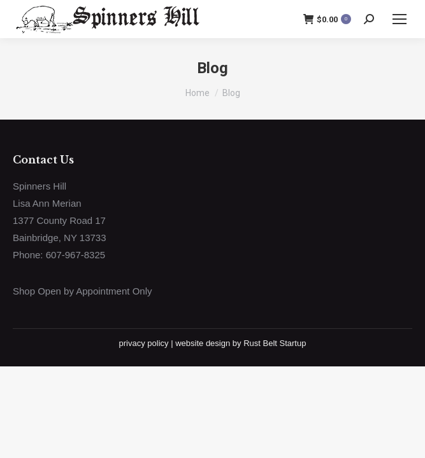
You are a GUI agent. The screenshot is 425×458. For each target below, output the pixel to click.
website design (202, 343)
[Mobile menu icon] (399, 19)
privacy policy (144, 343)
